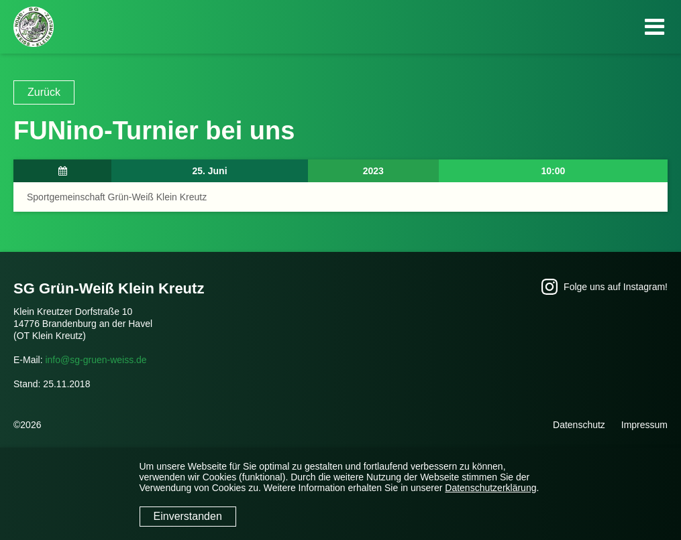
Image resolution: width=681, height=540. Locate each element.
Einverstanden (188, 516)
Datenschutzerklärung (490, 487)
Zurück (44, 92)
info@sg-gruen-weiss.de (95, 359)
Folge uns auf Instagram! (604, 287)
